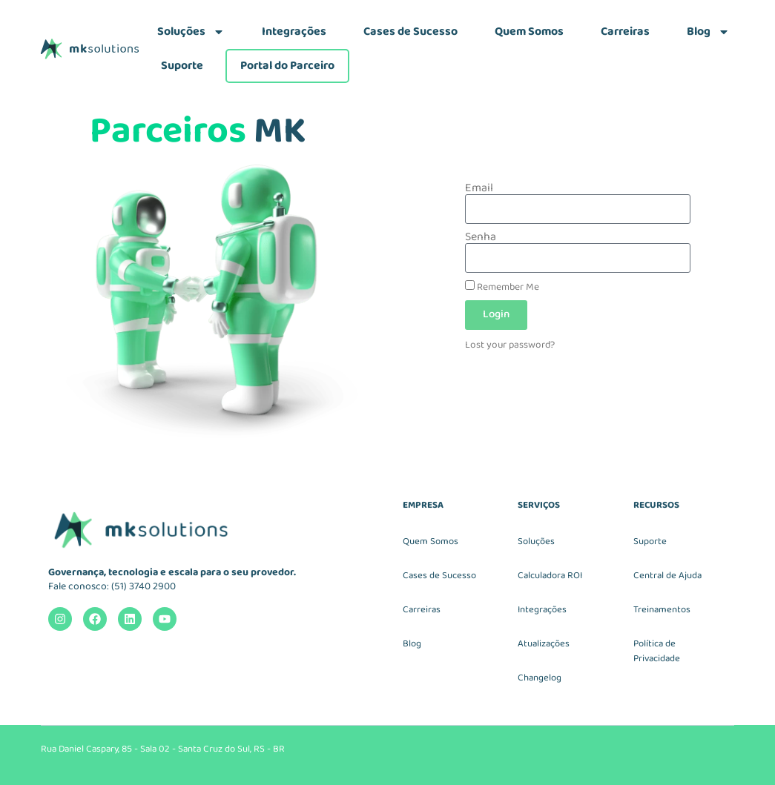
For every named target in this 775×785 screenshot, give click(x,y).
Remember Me (502, 286)
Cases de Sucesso (410, 31)
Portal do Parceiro (287, 65)
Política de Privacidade (656, 651)
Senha (480, 237)
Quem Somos (529, 31)
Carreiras (625, 31)
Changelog (539, 678)
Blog (708, 32)
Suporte (182, 65)
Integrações (294, 31)
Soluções (191, 32)
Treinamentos (661, 609)
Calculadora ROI (550, 575)
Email (479, 188)
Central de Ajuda (667, 575)
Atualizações (544, 644)
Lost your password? (510, 344)
